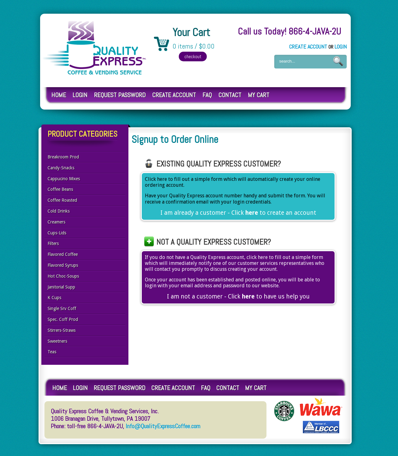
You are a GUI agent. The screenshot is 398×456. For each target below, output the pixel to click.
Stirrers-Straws (62, 330)
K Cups (54, 297)
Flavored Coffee (63, 254)
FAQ (207, 95)
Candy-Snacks (61, 167)
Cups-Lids (57, 232)
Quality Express (95, 48)
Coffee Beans (60, 189)
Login (341, 46)
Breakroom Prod (63, 156)
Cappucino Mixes (64, 178)
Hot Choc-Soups (63, 276)
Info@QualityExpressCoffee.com (163, 426)
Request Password (120, 95)
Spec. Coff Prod (63, 319)
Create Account (308, 46)
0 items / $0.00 (194, 46)
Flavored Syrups (63, 265)
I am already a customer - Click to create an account (238, 212)
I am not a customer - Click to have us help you (238, 296)
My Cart (258, 95)
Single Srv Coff (62, 308)
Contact (229, 95)
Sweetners (57, 341)
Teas (52, 351)
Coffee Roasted (62, 200)
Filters (53, 243)
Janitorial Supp (61, 286)
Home (58, 95)
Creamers (56, 221)
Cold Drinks (59, 211)
